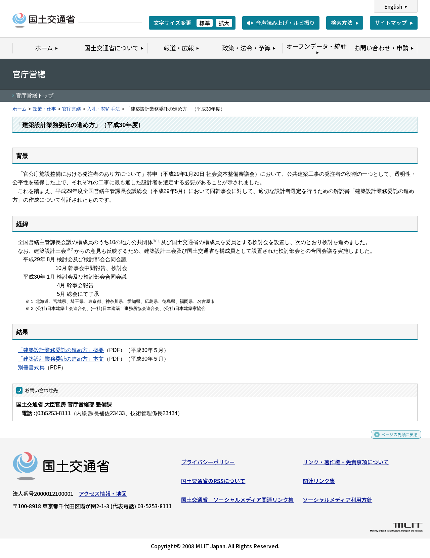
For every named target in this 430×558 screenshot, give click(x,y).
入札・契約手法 (103, 109)
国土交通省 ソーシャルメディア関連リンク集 (237, 502)
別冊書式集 (31, 367)
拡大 (224, 23)
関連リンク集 (319, 483)
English (393, 6)
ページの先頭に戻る (394, 440)
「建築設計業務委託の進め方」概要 (61, 350)
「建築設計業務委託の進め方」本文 (61, 359)
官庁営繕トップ (34, 95)
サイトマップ (391, 22)
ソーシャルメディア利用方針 (337, 502)
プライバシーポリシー (208, 465)
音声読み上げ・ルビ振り (285, 22)
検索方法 (341, 22)
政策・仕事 (44, 109)
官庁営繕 (71, 109)
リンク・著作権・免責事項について (346, 465)
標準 (204, 23)
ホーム (19, 109)
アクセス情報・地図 (103, 496)
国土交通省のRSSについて (213, 483)
